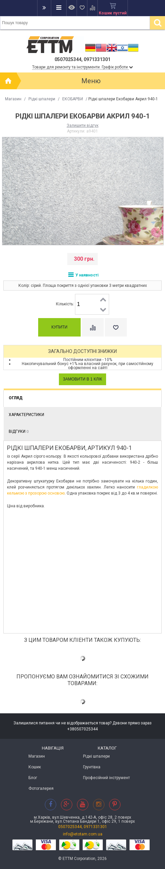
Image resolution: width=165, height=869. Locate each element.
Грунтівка (91, 767)
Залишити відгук (82, 125)
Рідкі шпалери (41, 99)
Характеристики (26, 414)
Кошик (34, 767)
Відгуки (18, 431)
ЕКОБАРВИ (72, 99)
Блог (32, 777)
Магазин (13, 99)
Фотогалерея (41, 788)
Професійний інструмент (106, 777)
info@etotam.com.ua (82, 834)
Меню (91, 81)
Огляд (15, 398)
